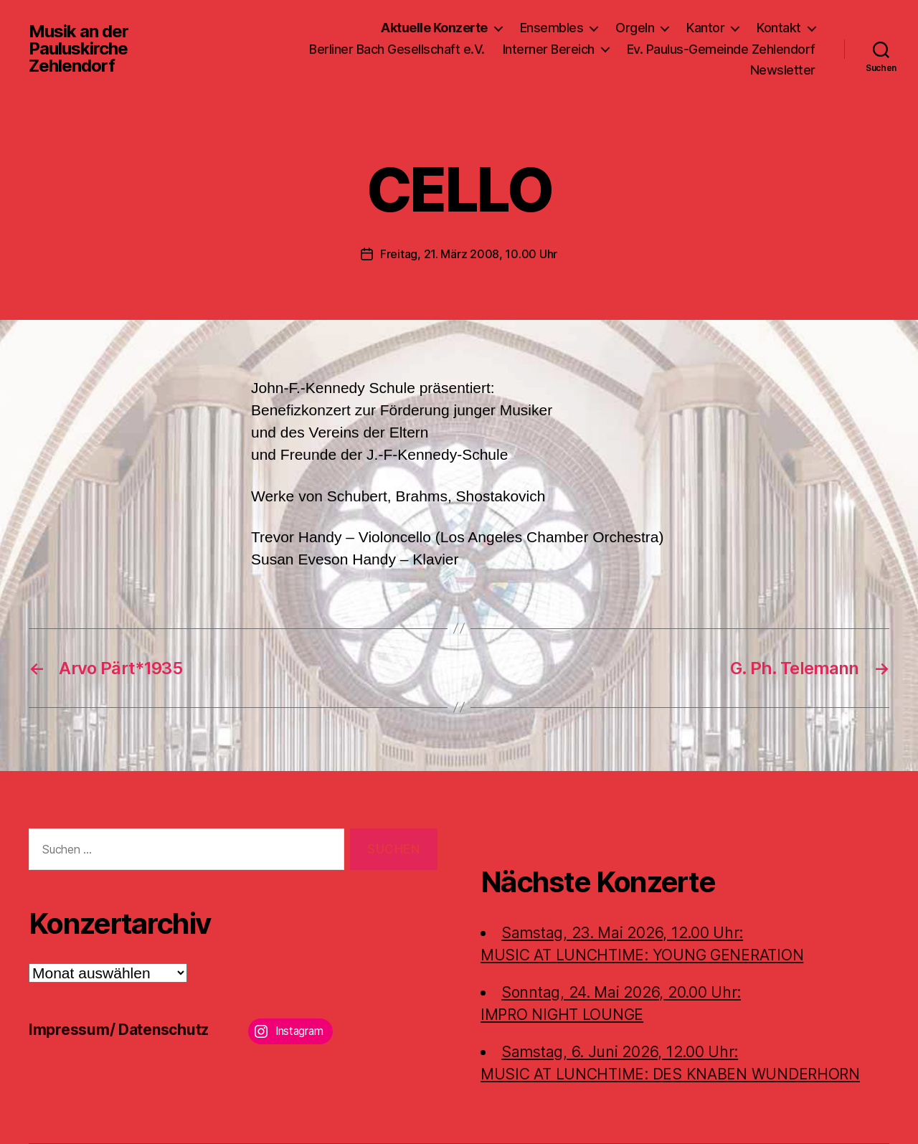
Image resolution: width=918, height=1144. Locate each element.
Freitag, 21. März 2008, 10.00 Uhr (468, 254)
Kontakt (779, 27)
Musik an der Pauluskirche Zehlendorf (78, 49)
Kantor (705, 27)
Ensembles (552, 27)
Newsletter (782, 69)
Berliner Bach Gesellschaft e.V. (397, 49)
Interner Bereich (549, 49)
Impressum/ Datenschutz (119, 1030)
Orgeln (634, 27)
